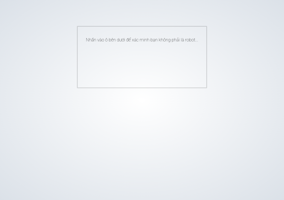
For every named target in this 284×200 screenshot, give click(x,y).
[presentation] (134, 63)
